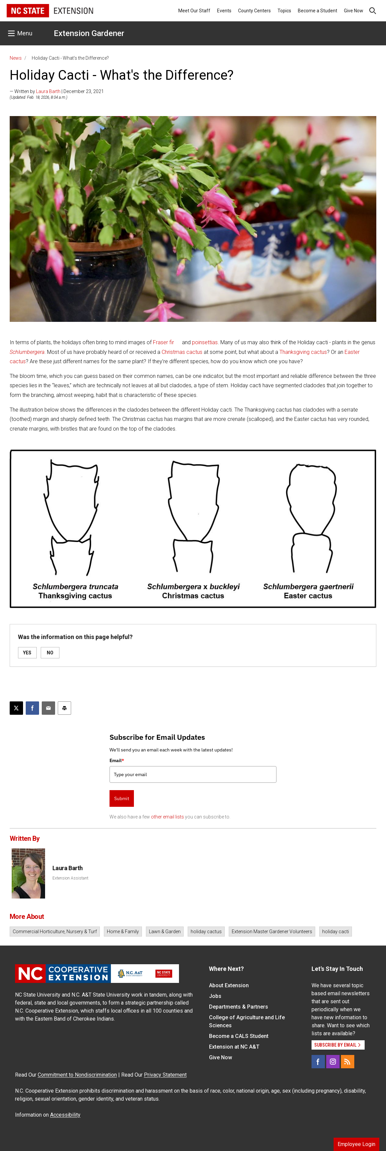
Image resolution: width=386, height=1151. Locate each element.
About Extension (229, 985)
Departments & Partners (238, 1007)
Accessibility (65, 1115)
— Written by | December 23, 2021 (57, 91)
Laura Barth (48, 91)
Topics (284, 10)
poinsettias (205, 342)
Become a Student (317, 10)
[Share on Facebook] (32, 708)
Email (117, 760)
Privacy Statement (165, 1075)
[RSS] (347, 1061)
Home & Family (123, 931)
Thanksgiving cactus (303, 352)
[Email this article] (48, 708)
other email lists (167, 816)
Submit (121, 798)
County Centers (254, 10)
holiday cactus (206, 931)
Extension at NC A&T (234, 1047)
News (16, 58)
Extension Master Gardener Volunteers (272, 931)
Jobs (215, 996)
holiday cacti (335, 931)
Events (224, 10)
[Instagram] (333, 1061)
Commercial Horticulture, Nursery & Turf (55, 931)
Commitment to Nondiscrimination (77, 1075)
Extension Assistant (70, 878)
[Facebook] (318, 1061)
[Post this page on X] (16, 708)
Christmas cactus (182, 352)
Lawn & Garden (165, 931)
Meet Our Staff (194, 10)
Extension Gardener (89, 33)
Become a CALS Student (238, 1036)
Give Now (353, 10)
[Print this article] (64, 708)
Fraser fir (163, 342)
